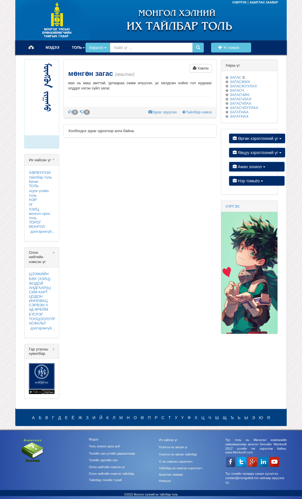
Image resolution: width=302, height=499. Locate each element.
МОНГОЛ (37, 226)
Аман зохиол (257, 166)
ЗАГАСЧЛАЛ (240, 99)
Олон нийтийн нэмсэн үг (107, 467)
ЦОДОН (35, 296)
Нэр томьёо (257, 181)
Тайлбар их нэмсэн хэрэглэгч (180, 468)
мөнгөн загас (91, 73)
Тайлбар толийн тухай (105, 480)
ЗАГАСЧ (237, 90)
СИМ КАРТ (38, 292)
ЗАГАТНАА (239, 112)
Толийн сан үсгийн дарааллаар (112, 453)
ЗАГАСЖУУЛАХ (243, 86)
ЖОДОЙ (36, 283)
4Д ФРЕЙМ (38, 309)
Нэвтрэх (165, 481)
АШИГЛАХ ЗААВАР (263, 2)
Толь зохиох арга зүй (104, 446)
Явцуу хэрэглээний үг (257, 152)
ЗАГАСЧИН (239, 95)
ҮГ (31, 204)
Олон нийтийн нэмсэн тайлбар (111, 473)
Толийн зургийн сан (103, 460)
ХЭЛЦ (34, 209)
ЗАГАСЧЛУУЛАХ (244, 108)
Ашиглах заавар (171, 474)
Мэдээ (93, 439)
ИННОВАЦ (38, 301)
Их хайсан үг (168, 440)
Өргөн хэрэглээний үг (257, 138)
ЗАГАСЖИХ (240, 82)
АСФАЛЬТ (37, 323)
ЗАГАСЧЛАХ (240, 103)
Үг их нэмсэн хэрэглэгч (175, 461)
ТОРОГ (35, 222)
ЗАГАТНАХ (239, 116)
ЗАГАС (235, 77)
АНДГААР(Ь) (40, 288)
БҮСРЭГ (36, 314)
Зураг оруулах (163, 112)
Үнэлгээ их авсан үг (173, 447)
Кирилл (98, 47)
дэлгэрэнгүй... (42, 231)
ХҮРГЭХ (232, 206)
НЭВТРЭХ (239, 2)
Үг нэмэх (231, 47)
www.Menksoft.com (239, 452)
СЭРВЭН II (38, 305)
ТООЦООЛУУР (42, 319)
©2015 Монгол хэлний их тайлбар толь (151, 494)
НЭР (33, 200)
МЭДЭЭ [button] (52, 47)
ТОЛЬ (34, 186)
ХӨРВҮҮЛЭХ (40, 172)
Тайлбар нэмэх (197, 112)
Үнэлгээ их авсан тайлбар (178, 454)
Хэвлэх (201, 68)
